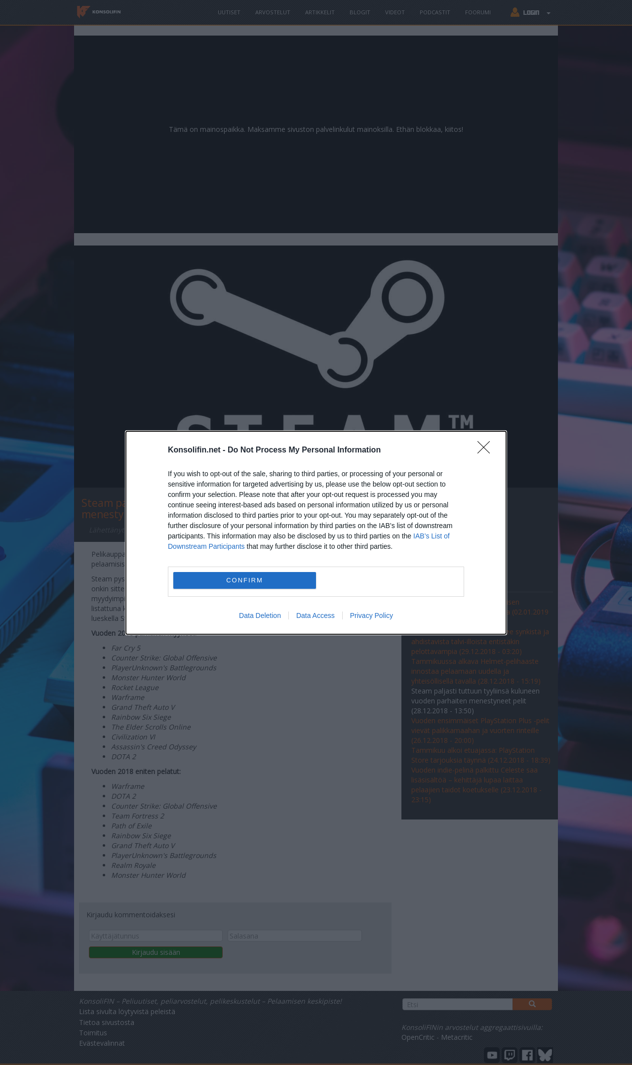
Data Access (315, 615)
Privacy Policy (371, 615)
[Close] (486, 450)
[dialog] (316, 532)
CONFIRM (244, 579)
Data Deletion (260, 615)
